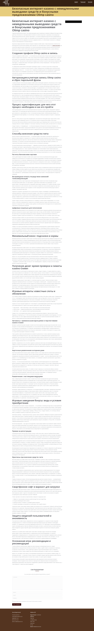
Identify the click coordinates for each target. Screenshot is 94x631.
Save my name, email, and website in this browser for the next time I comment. (27, 601)
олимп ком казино (56, 45)
